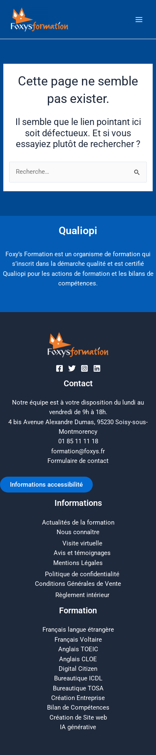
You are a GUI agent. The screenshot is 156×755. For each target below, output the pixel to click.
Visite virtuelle (82, 543)
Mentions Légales (78, 563)
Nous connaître (78, 532)
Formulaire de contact (78, 461)
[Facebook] (59, 368)
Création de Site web (78, 717)
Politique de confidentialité (82, 574)
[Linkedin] (97, 368)
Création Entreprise (78, 698)
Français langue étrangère (78, 629)
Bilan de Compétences (78, 707)
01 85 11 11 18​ (78, 441)
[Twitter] (72, 368)
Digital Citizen (78, 668)
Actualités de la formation (78, 522)
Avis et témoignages (82, 553)
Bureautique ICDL (78, 678)
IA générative (78, 727)
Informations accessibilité (46, 484)
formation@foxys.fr (78, 451)
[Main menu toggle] (139, 19)
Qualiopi (78, 231)
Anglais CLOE (78, 659)
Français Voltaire (78, 639)
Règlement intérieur (82, 595)
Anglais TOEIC (78, 649)
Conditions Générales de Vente (78, 584)
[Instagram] (84, 368)
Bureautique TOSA (78, 688)
